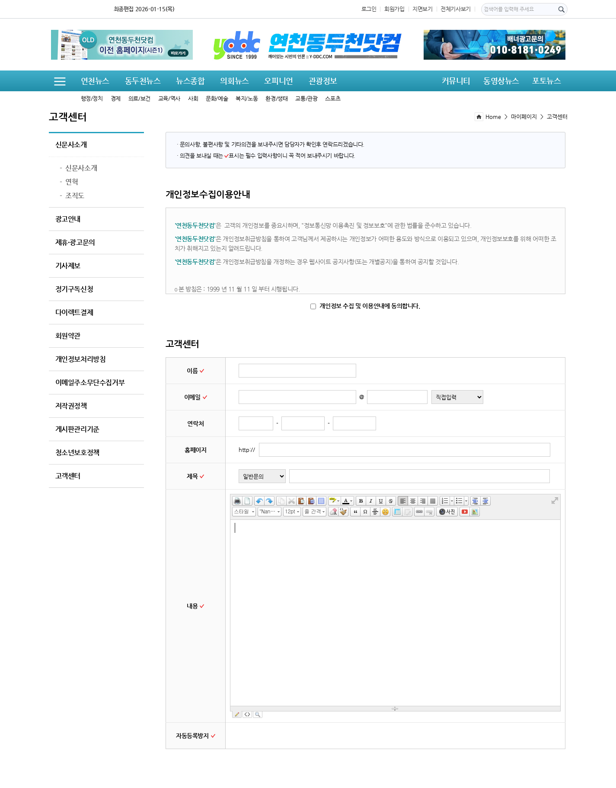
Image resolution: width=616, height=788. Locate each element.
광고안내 (67, 219)
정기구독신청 (74, 289)
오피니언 (278, 80)
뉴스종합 (190, 80)
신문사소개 (71, 145)
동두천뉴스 (143, 80)
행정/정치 (92, 98)
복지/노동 (247, 98)
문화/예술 (217, 98)
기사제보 (67, 266)
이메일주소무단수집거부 (90, 383)
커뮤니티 (456, 80)
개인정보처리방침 (80, 359)
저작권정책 (71, 406)
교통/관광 (306, 98)
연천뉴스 (95, 80)
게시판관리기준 (77, 429)
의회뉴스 (234, 80)
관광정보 (323, 80)
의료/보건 (139, 98)
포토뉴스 (546, 80)
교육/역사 (169, 98)
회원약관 (67, 336)
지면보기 (422, 9)
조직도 (72, 196)
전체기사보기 (455, 9)
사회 (193, 98)
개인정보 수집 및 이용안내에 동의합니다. (365, 305)
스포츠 (332, 98)
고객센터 (67, 476)
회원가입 (394, 9)
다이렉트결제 (74, 313)
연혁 (69, 182)
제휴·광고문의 (75, 243)
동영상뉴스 (501, 80)
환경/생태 (276, 98)
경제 (116, 98)
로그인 (369, 9)
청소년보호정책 (77, 453)
